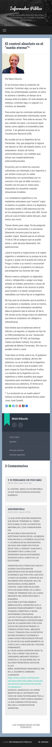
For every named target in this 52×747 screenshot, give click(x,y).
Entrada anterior (16, 450)
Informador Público (26, 8)
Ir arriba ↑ (44, 742)
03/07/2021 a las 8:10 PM (19, 512)
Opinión (12, 442)
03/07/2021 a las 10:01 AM (19, 483)
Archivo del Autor (14, 425)
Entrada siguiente (17, 455)
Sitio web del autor (20, 425)
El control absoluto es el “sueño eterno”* (24, 45)
